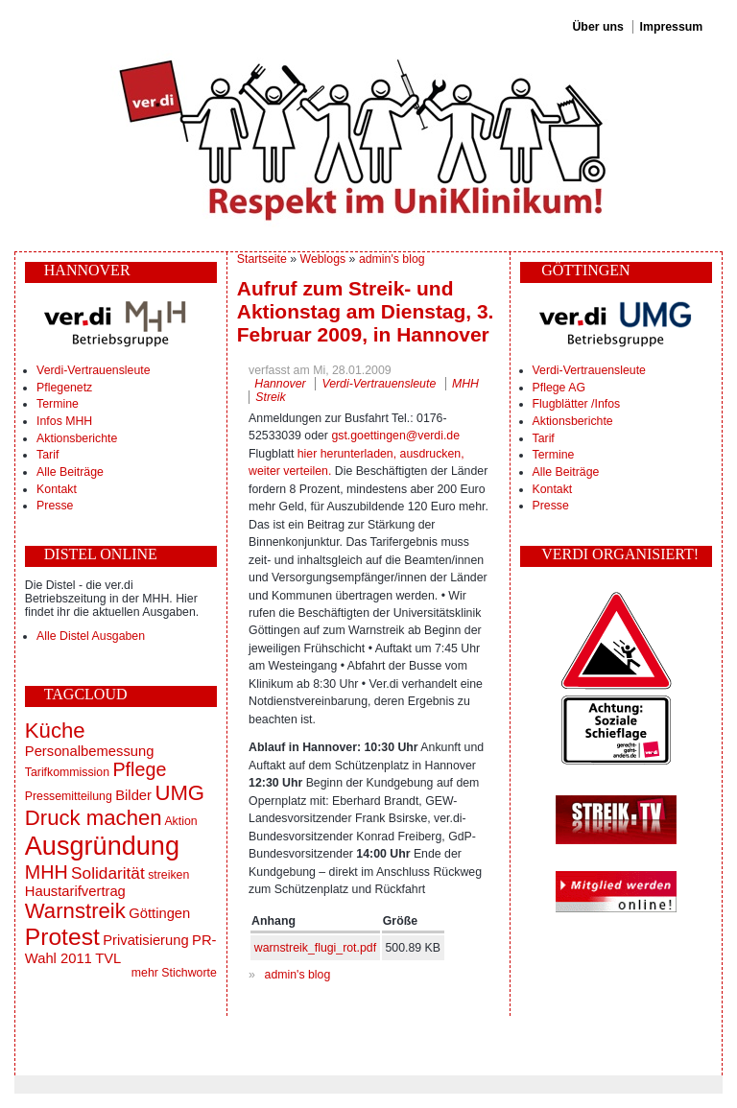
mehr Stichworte (174, 972)
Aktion (180, 821)
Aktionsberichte (76, 438)
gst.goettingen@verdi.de (395, 435)
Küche (55, 731)
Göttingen (159, 913)
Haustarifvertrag (75, 891)
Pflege (139, 769)
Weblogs (323, 259)
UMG (179, 793)
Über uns (597, 27)
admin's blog (392, 259)
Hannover (279, 383)
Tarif (47, 454)
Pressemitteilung (68, 796)
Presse (54, 505)
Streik (270, 397)
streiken (168, 875)
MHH (46, 872)
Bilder (133, 795)
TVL (108, 958)
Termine (57, 404)
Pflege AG (559, 387)
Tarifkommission (67, 772)
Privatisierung (145, 940)
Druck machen (93, 818)
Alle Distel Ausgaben (90, 636)
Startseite (262, 259)
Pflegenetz (64, 387)
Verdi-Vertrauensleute (93, 370)
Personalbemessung (90, 751)
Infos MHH (64, 421)
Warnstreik (75, 911)
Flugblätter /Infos (577, 404)
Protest (62, 937)
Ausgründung (102, 845)
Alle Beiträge (70, 472)
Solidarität (108, 873)
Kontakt (56, 489)
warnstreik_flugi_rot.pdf (315, 948)
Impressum (671, 27)
